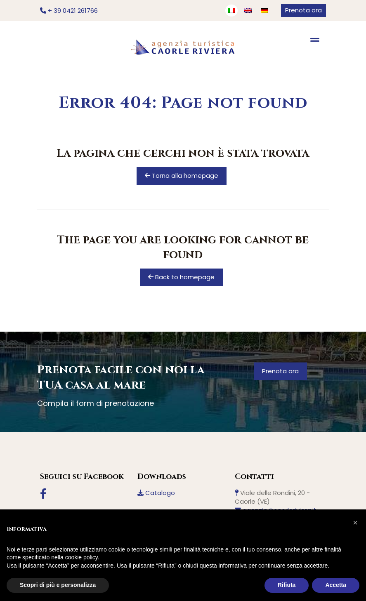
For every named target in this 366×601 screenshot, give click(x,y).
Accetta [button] (335, 585)
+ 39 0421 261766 (69, 10)
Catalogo (156, 492)
